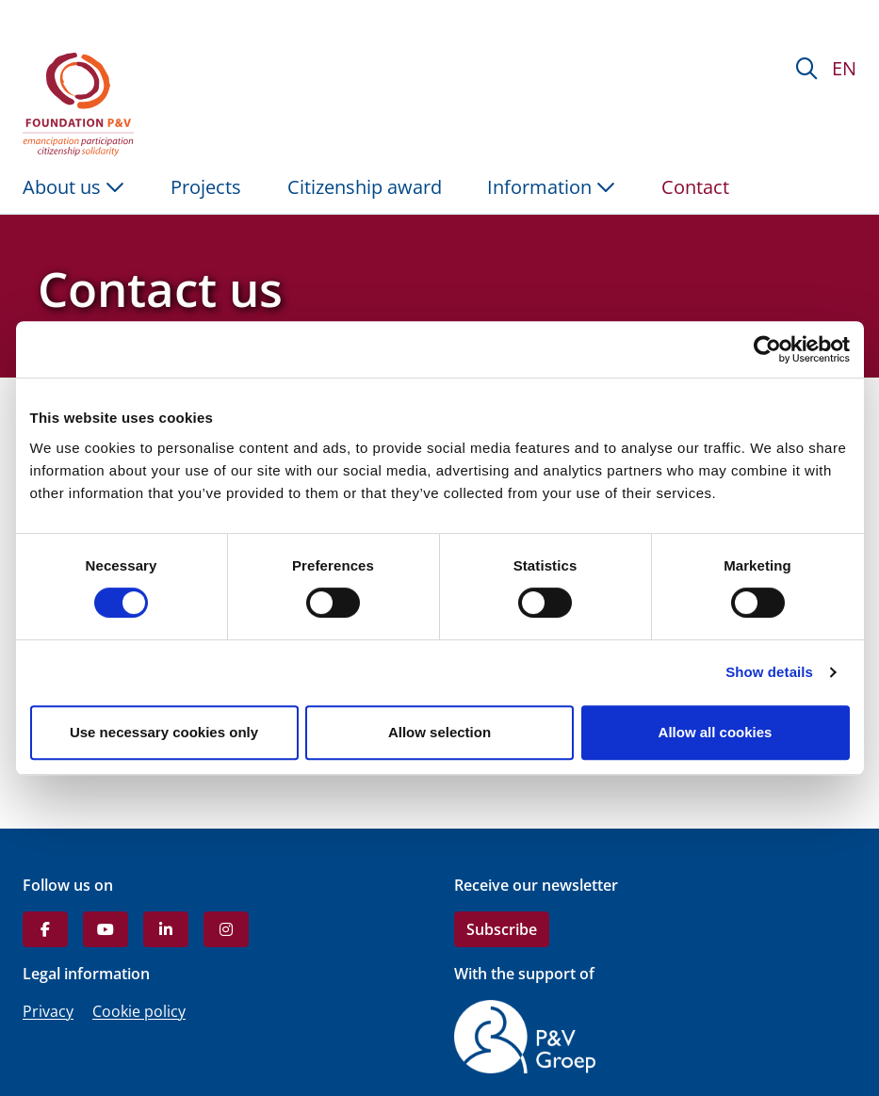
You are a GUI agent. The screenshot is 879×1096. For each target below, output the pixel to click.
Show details (769, 672)
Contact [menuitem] (695, 187)
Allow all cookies (716, 732)
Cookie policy (139, 1011)
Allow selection (439, 732)
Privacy (48, 1011)
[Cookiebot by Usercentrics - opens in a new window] (767, 349)
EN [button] (844, 68)
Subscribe (501, 929)
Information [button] (551, 187)
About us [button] (73, 187)
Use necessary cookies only (164, 732)
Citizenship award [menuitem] (364, 187)
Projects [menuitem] (206, 187)
